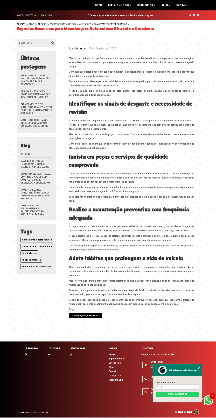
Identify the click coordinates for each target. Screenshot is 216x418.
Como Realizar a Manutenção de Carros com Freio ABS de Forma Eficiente (35, 194)
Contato (182, 5)
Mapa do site (116, 380)
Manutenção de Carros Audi (36, 266)
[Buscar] (52, 42)
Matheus (80, 48)
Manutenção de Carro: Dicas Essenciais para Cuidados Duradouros (35, 123)
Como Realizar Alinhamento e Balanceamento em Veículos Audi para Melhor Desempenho (33, 211)
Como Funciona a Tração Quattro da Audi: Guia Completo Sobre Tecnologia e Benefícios (36, 178)
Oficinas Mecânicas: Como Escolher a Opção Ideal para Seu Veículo (35, 94)
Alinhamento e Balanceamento (38, 240)
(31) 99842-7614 (43, 15)
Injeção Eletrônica (31, 260)
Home (98, 5)
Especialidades (118, 5)
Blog (164, 5)
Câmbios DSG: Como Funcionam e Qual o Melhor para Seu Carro (35, 164)
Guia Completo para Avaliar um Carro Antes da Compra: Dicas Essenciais (35, 80)
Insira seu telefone (165, 382)
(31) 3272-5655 (25, 15)
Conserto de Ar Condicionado (37, 246)
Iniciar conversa (177, 394)
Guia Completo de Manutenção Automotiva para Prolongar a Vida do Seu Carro (36, 108)
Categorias (145, 5)
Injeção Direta (29, 253)
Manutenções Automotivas (88, 315)
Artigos (42, 24)
